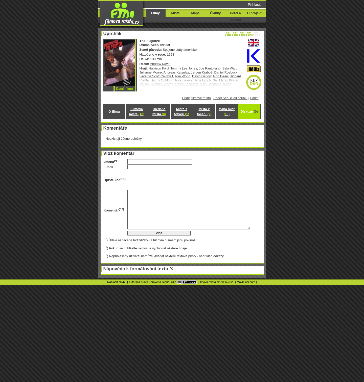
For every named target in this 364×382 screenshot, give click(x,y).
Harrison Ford (159, 68)
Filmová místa (136, 111)
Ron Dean (220, 76)
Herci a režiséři (235, 16)
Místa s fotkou (181, 111)
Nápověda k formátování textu (135, 268)
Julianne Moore (151, 72)
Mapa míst (227, 111)
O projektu (255, 13)
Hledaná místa (159, 111)
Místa (175, 13)
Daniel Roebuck (225, 72)
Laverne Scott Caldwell (156, 76)
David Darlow (201, 76)
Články (215, 13)
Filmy (155, 13)
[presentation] (165, 179)
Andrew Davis (160, 64)
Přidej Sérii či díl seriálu (230, 98)
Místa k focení (204, 111)
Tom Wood (182, 76)
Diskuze (249, 111)
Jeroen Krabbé (201, 72)
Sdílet (254, 98)
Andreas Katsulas (176, 72)
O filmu (114, 111)
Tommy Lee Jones (183, 68)
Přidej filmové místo (196, 98)
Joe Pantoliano (210, 68)
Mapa (195, 13)
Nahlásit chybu (116, 281)
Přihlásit (254, 5)
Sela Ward (230, 68)
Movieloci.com (246, 281)
